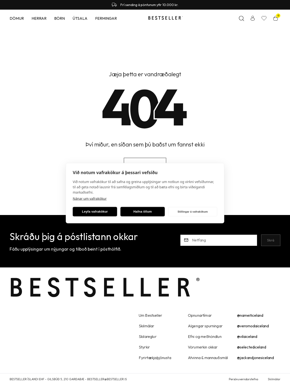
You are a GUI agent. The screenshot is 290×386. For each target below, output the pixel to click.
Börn (59, 18)
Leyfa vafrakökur (95, 211)
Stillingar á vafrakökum (193, 211)
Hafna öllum (142, 211)
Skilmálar (274, 379)
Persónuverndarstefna (243, 379)
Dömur (17, 18)
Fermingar (106, 18)
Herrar (39, 18)
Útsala (79, 18)
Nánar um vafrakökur (90, 198)
